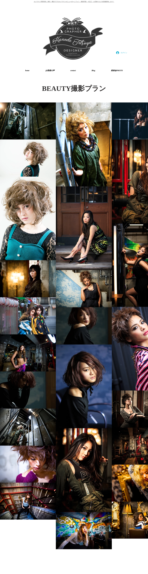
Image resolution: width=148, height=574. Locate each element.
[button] (117, 70)
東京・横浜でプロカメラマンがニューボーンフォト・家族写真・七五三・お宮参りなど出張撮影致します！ (81, 1)
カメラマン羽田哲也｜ (41, 1)
